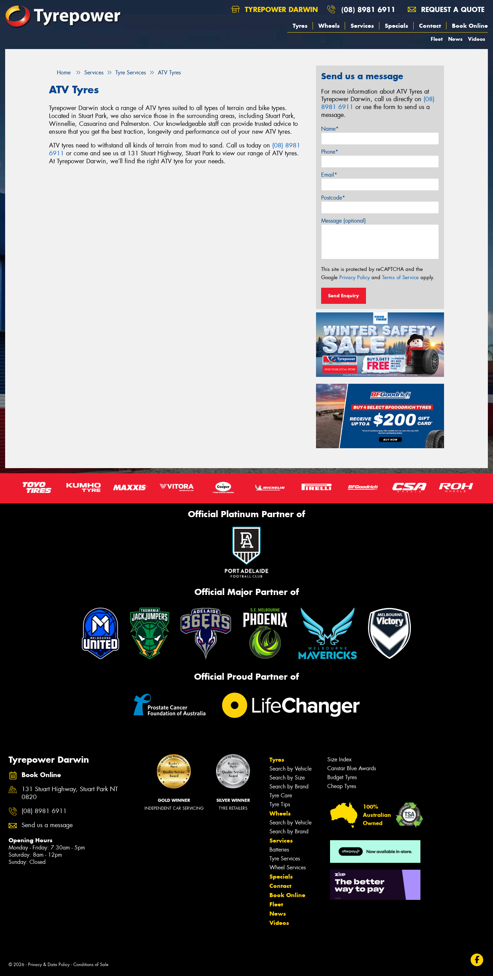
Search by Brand (288, 786)
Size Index (339, 759)
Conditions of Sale (91, 964)
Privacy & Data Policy (48, 964)
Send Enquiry (343, 296)
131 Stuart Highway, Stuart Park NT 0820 (70, 793)
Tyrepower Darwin (274, 9)
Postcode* (333, 197)
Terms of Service (400, 277)
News (455, 39)
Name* (330, 128)
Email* (329, 174)
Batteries (279, 849)
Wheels (329, 25)
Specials (396, 25)
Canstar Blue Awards (351, 768)
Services (362, 25)
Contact (430, 25)
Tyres (300, 25)
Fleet (437, 39)
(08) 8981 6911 (368, 9)
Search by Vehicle (290, 768)
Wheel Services (287, 867)
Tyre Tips (279, 804)
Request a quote (446, 9)
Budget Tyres (342, 777)
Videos (476, 39)
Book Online (470, 25)
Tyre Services (284, 858)
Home (60, 72)
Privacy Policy (354, 277)
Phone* (329, 151)
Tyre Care (280, 795)
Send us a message (47, 825)
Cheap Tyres (341, 786)
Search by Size (287, 777)
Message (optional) (343, 220)
